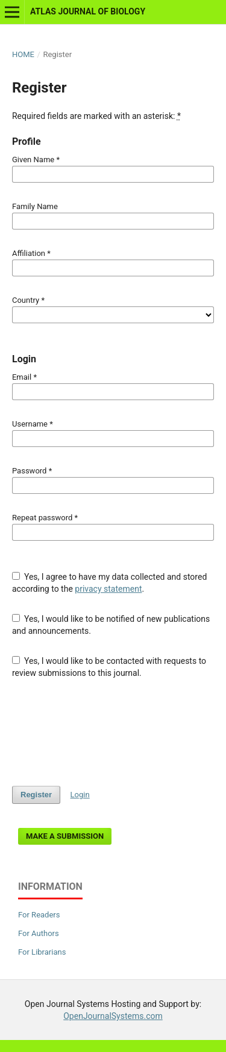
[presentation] (103, 732)
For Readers (39, 914)
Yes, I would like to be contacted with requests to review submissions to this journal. (109, 667)
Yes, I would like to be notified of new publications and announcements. (111, 625)
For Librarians (42, 951)
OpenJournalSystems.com (113, 1016)
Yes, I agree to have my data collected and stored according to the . (109, 583)
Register (36, 794)
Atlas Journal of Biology (87, 11)
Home (23, 54)
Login (80, 794)
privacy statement (108, 589)
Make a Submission (65, 836)
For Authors (38, 933)
